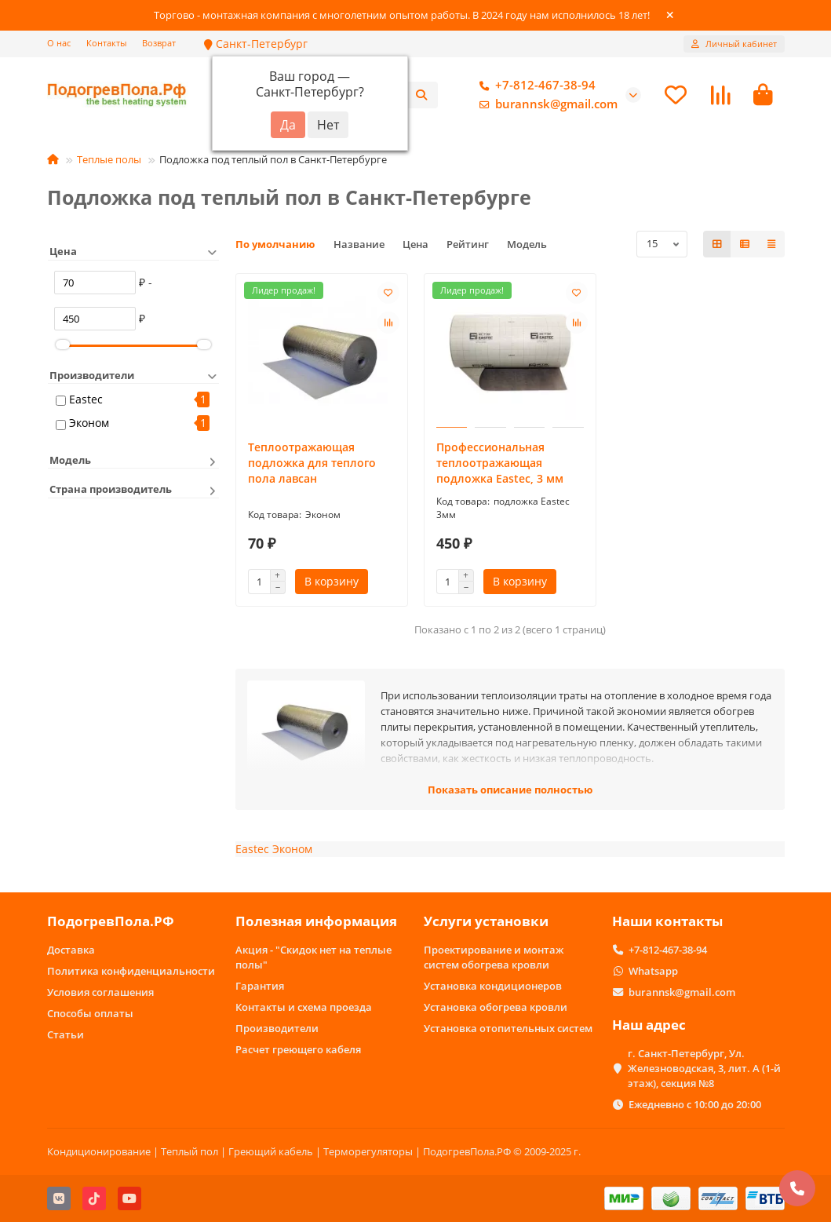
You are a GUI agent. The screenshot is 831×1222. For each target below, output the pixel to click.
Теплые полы (109, 159)
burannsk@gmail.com (545, 104)
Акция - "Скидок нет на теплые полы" (313, 957)
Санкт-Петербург (256, 43)
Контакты (106, 43)
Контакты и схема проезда (303, 1007)
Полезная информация (316, 921)
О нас (59, 43)
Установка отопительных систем (508, 1028)
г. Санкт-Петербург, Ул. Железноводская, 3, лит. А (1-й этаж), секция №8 (704, 1068)
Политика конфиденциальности (131, 971)
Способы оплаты (90, 1013)
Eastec (86, 399)
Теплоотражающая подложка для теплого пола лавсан (312, 463)
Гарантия (259, 986)
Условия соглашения (100, 992)
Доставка (71, 950)
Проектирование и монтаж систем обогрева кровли (493, 957)
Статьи (65, 1034)
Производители (277, 1028)
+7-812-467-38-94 (534, 85)
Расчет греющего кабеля (298, 1049)
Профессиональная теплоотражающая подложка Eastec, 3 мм (499, 463)
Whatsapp (653, 971)
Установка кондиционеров (493, 986)
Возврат (159, 43)
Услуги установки (486, 921)
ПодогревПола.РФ (110, 921)
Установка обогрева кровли (495, 1007)
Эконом (89, 422)
